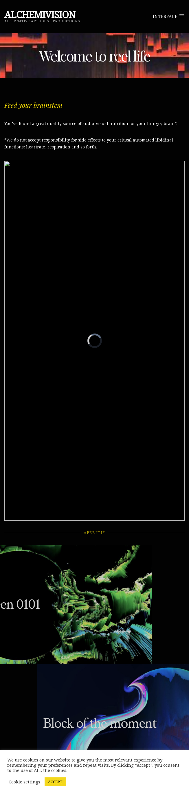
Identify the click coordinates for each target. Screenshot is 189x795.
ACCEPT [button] (55, 782)
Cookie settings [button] (24, 782)
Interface (169, 16)
